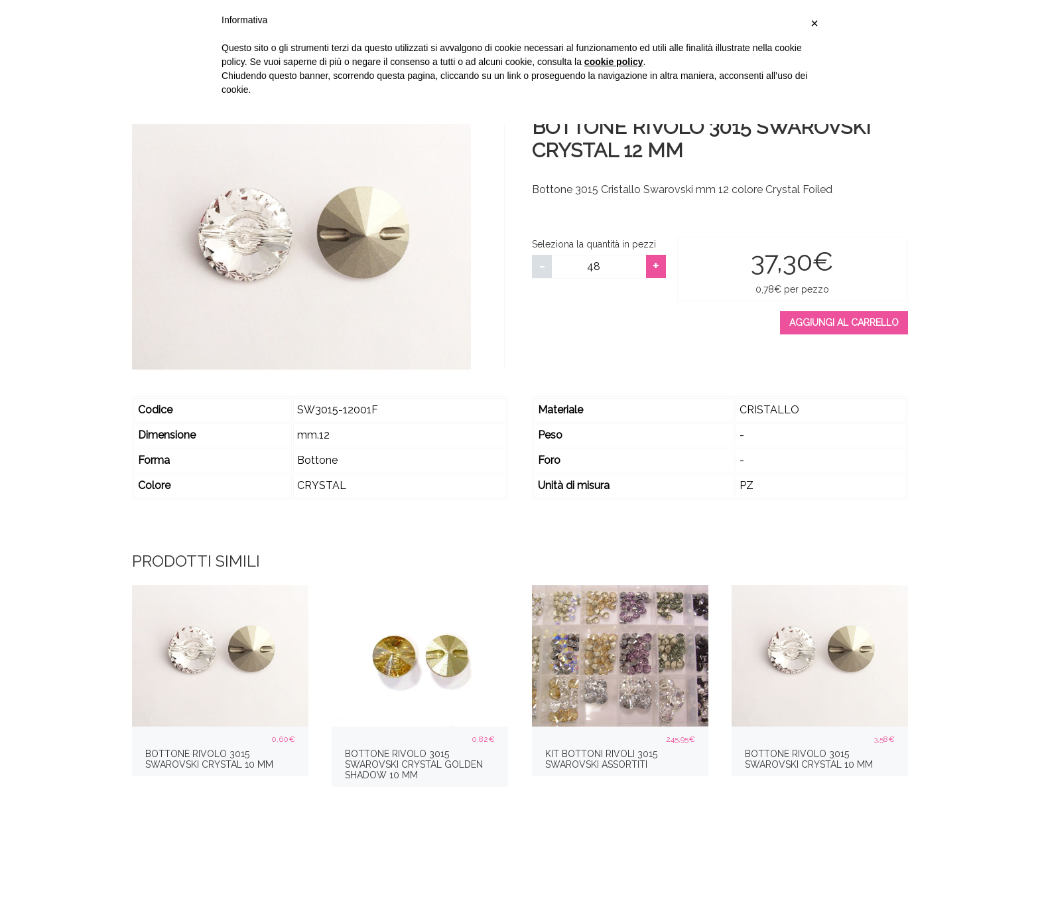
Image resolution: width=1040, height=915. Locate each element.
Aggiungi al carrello (844, 322)
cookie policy (613, 61)
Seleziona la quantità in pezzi (594, 244)
